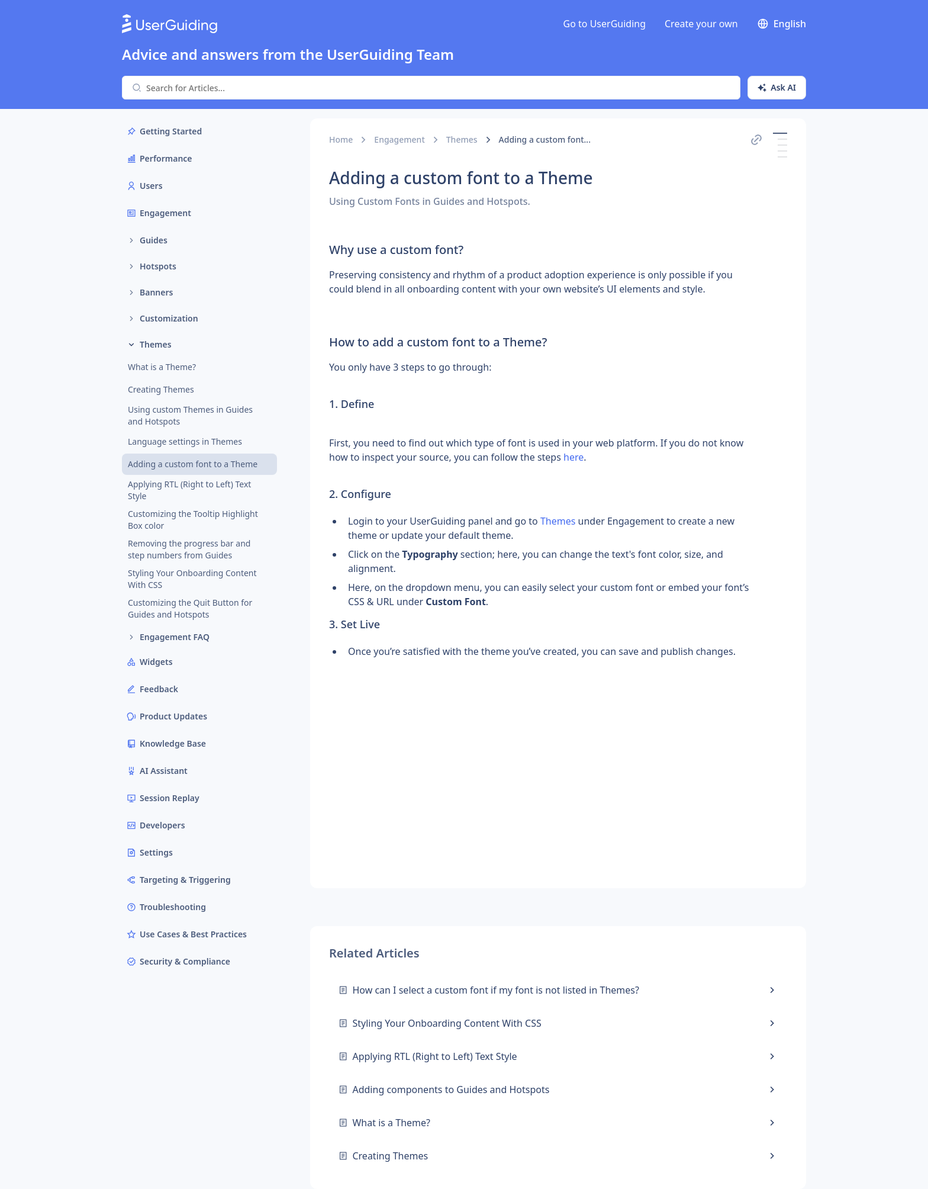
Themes (462, 139)
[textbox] (539, 459)
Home (341, 139)
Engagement (399, 139)
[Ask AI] (776, 87)
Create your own (701, 23)
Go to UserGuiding (604, 23)
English (781, 23)
